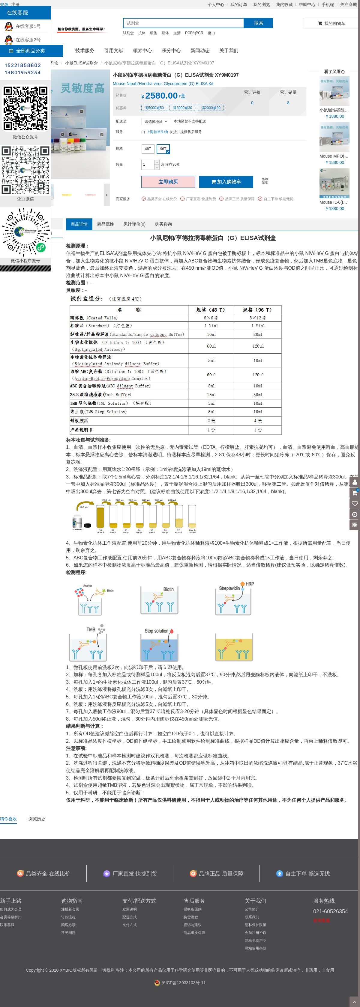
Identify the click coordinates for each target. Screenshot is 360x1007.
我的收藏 (284, 4)
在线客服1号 (22, 26)
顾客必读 (68, 925)
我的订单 (238, 4)
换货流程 (191, 917)
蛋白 (211, 33)
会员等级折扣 (11, 917)
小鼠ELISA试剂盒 (81, 63)
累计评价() (135, 224)
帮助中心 (307, 4)
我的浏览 (261, 4)
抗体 (142, 33)
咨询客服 (321, 920)
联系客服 (7, 925)
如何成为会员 (11, 909)
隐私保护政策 (255, 925)
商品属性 (105, 224)
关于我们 (228, 50)
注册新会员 (70, 909)
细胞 (153, 33)
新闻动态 (200, 50)
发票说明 (129, 909)
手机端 (328, 4)
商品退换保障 (194, 933)
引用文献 (113, 50)
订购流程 (68, 917)
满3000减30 (182, 108)
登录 (4, 4)
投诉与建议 (193, 925)
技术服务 (84, 50)
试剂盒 (128, 33)
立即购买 (168, 181)
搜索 (258, 22)
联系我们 (252, 917)
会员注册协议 (255, 933)
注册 (15, 4)
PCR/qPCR (194, 33)
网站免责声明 (255, 940)
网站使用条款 (255, 948)
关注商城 (348, 4)
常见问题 (68, 933)
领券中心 (142, 50)
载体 (165, 33)
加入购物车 (226, 181)
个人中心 (216, 4)
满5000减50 (154, 108)
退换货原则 (193, 909)
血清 (177, 33)
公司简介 (252, 909)
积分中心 (171, 50)
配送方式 (129, 917)
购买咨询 (163, 224)
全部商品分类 (27, 50)
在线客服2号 (22, 39)
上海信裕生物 (157, 132)
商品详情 (79, 224)
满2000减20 (210, 108)
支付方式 (129, 925)
